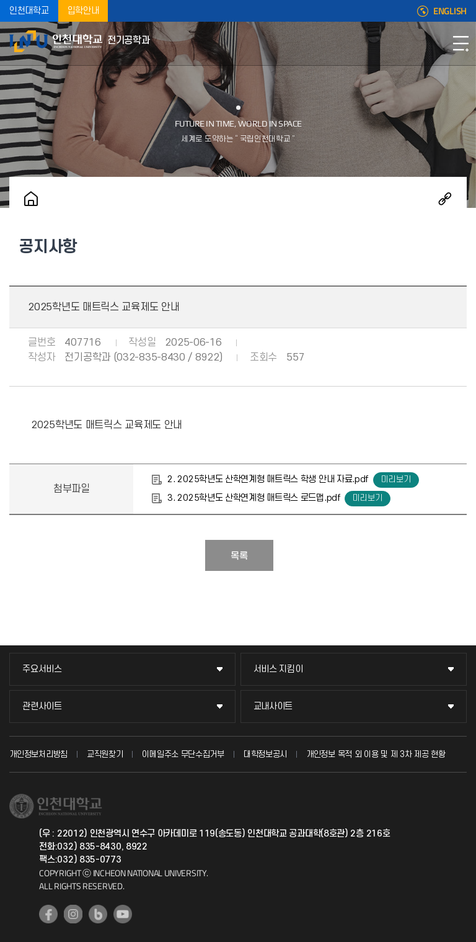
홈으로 (30, 198)
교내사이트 (273, 706)
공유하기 (445, 198)
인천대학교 (29, 11)
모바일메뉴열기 (460, 43)
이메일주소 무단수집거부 (183, 754)
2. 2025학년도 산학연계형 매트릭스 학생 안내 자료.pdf (267, 479)
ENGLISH (450, 11)
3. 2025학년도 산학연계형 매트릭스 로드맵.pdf (253, 498)
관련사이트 (42, 706)
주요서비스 (42, 669)
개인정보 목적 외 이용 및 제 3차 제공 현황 (376, 754)
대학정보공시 (265, 754)
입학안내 (83, 11)
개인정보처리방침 (38, 754)
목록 (239, 556)
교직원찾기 (105, 754)
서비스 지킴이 (278, 669)
